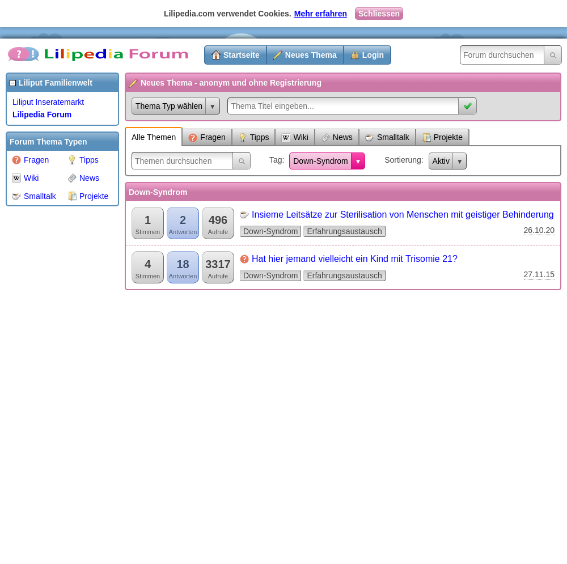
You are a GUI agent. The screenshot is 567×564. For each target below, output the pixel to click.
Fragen (30, 159)
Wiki (25, 178)
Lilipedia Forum (41, 114)
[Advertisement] (51, 382)
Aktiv (441, 161)
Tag (275, 159)
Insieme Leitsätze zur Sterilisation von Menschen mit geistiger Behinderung (403, 214)
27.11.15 (539, 274)
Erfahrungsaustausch (344, 231)
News (83, 178)
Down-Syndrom (320, 161)
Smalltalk (34, 196)
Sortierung (402, 159)
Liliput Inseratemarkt (48, 102)
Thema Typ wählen (169, 106)
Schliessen (379, 13)
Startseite (241, 55)
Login (373, 55)
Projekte (87, 196)
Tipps (83, 159)
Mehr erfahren (320, 13)
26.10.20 (539, 230)
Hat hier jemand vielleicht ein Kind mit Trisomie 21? (355, 259)
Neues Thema (311, 55)
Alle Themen (154, 137)
